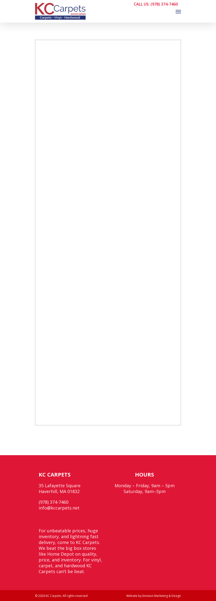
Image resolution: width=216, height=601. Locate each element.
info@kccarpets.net (59, 508)
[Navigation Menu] (178, 11)
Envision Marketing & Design (161, 596)
